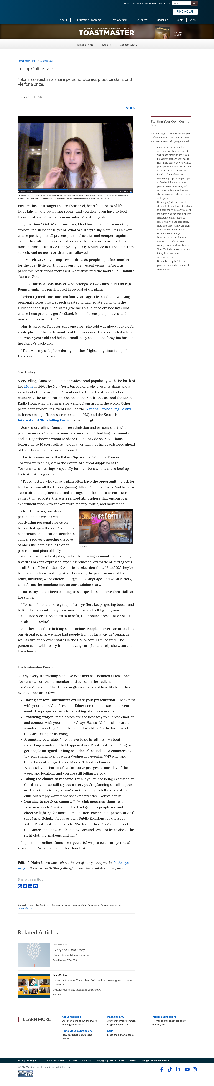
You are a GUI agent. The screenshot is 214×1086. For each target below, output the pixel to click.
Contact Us (164, 3)
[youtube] (131, 108)
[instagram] (134, 108)
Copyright (100, 1060)
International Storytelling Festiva (44, 420)
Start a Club (150, 3)
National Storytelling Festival (109, 409)
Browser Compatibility (80, 1060)
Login (126, 3)
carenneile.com (25, 908)
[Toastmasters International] (26, 11)
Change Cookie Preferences (156, 1060)
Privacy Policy (34, 1060)
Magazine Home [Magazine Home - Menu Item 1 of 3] (84, 43)
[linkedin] (128, 108)
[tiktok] (126, 108)
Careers (132, 1060)
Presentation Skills (27, 61)
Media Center (117, 1060)
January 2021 (47, 61)
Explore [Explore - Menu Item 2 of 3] (106, 43)
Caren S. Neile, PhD (31, 97)
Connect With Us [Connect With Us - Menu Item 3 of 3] (129, 43)
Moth (28, 386)
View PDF (178, 35)
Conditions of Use (55, 1060)
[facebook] (123, 108)
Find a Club (137, 3)
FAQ (20, 1060)
